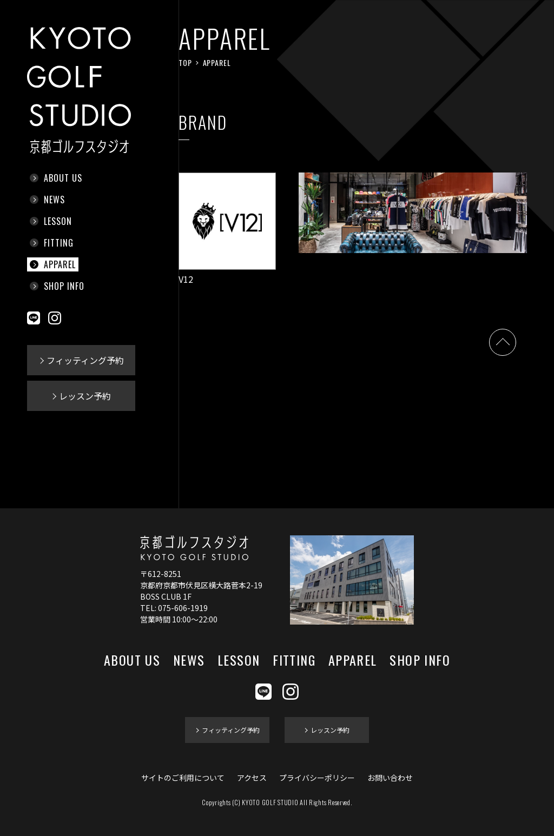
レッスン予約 (85, 395)
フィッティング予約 (85, 360)
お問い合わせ (390, 777)
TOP (185, 62)
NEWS (54, 199)
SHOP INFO (64, 286)
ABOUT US (63, 177)
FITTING (59, 242)
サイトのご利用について (183, 777)
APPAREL (60, 264)
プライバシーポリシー (317, 777)
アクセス (252, 777)
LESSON (58, 221)
